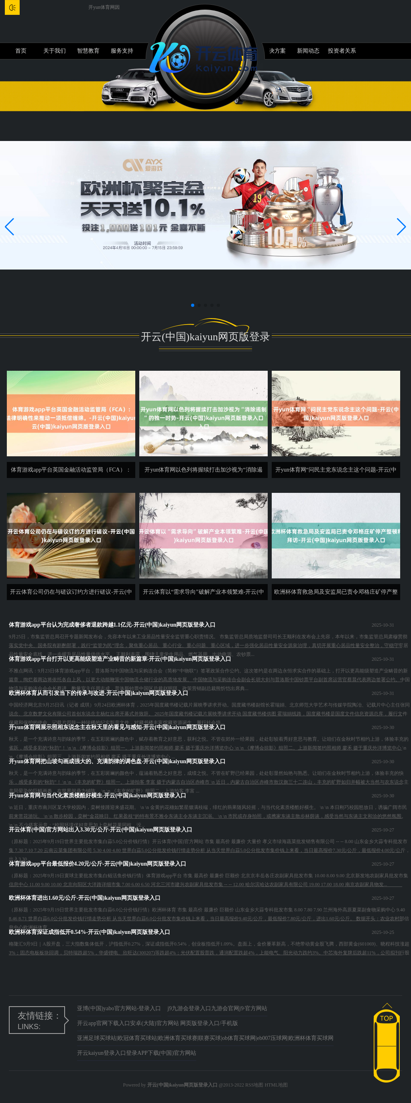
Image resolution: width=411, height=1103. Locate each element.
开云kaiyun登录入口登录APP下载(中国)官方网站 (136, 1053)
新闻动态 (308, 51)
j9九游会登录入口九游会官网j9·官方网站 (217, 1008)
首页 (20, 51)
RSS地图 (254, 1085)
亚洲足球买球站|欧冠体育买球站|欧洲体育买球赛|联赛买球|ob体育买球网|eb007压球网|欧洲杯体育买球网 (205, 1038)
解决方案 (274, 51)
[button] (401, 226)
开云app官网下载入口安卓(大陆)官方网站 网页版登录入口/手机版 (157, 1023)
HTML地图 (276, 1085)
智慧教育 (88, 51)
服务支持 (122, 51)
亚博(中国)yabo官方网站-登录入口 (119, 1008)
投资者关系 (342, 51)
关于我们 (54, 51)
